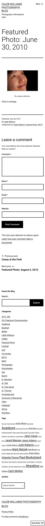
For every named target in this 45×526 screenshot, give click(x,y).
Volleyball (6, 405)
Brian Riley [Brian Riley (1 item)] (40, 428)
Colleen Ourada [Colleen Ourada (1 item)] (16, 432)
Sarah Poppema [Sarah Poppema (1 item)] (13, 462)
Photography (7, 365)
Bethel (4, 331)
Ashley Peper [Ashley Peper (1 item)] (30, 423)
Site (3, 372)
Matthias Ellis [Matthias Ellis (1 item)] (9, 453)
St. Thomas (6, 391)
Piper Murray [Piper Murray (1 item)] (5, 462)
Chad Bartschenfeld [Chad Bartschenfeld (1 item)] (7, 432)
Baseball (5, 328)
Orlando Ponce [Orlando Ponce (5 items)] (10, 457)
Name (5, 181)
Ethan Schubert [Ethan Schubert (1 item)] (24, 432)
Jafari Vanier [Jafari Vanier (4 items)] (31, 436)
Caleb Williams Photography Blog (12, 7)
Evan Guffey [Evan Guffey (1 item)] (32, 432)
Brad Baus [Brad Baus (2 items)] (33, 428)
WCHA (4, 409)
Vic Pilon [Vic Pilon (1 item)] (23, 466)
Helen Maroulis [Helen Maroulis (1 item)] (11, 436)
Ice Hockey (6, 354)
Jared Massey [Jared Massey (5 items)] (13, 440)
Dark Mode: (37, 523)
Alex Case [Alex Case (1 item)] (4, 423)
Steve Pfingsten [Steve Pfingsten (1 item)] (31, 462)
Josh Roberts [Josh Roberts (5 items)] (26, 444)
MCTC (40, 125)
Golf (3, 350)
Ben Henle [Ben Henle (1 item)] (25, 428)
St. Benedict (7, 379)
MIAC (4, 361)
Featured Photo (31, 125)
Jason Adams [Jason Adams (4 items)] (29, 440)
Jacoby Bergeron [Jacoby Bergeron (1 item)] (19, 436)
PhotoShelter (7, 368)
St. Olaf (5, 383)
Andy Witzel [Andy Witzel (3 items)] (20, 423)
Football (5, 346)
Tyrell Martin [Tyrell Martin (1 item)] (5, 466)
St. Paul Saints (8, 387)
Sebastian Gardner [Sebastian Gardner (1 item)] (21, 462)
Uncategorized (8, 394)
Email (5, 195)
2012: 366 (6, 317)
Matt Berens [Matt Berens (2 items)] (32, 450)
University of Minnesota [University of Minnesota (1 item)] (14, 466)
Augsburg (6, 324)
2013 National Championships (15, 320)
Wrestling (6, 413)
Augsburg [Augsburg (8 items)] (8, 428)
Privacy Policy (8, 512)
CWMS (4, 339)
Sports (4, 376)
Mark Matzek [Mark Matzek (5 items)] (19, 449)
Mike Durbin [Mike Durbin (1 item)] (17, 453)
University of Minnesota (12, 398)
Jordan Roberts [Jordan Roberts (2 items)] (12, 445)
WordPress (23, 517)
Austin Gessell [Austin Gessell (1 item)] (19, 428)
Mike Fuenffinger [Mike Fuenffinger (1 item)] (24, 453)
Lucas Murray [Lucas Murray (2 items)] (7, 450)
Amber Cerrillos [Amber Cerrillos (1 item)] (11, 423)
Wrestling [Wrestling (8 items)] (32, 466)
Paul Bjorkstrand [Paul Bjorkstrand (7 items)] (30, 457)
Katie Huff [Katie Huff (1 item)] (36, 445)
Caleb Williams (9, 122)
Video (4, 402)
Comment (6, 154)
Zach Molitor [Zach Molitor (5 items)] (15, 470)
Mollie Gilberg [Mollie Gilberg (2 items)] (34, 453)
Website (5, 208)
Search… (5, 296)
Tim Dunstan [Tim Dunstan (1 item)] (38, 462)
